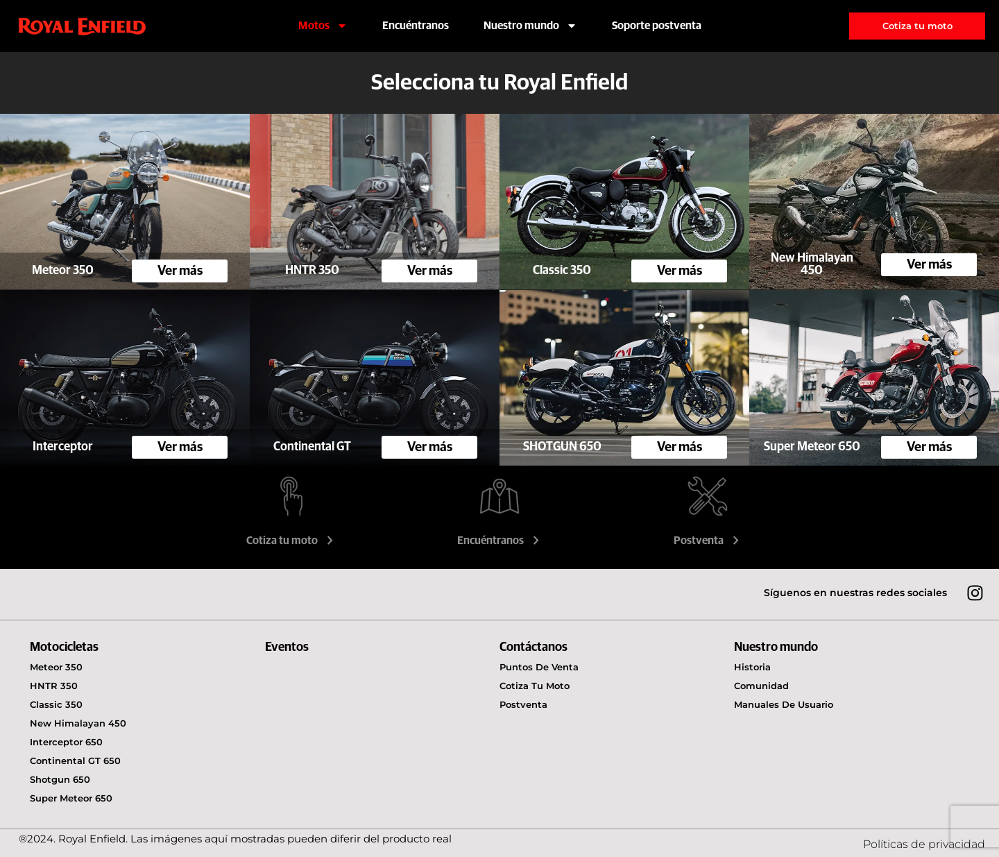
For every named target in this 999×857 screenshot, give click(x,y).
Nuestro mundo (530, 25)
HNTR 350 (54, 685)
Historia (752, 666)
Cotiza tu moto (291, 540)
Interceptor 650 (66, 741)
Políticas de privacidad (924, 844)
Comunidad (761, 685)
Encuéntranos (415, 25)
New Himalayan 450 (78, 723)
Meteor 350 (56, 666)
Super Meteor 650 (71, 798)
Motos (323, 25)
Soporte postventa (656, 25)
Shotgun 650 (60, 779)
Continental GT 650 (75, 760)
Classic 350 (56, 704)
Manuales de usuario (783, 704)
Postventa (708, 540)
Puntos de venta (539, 666)
